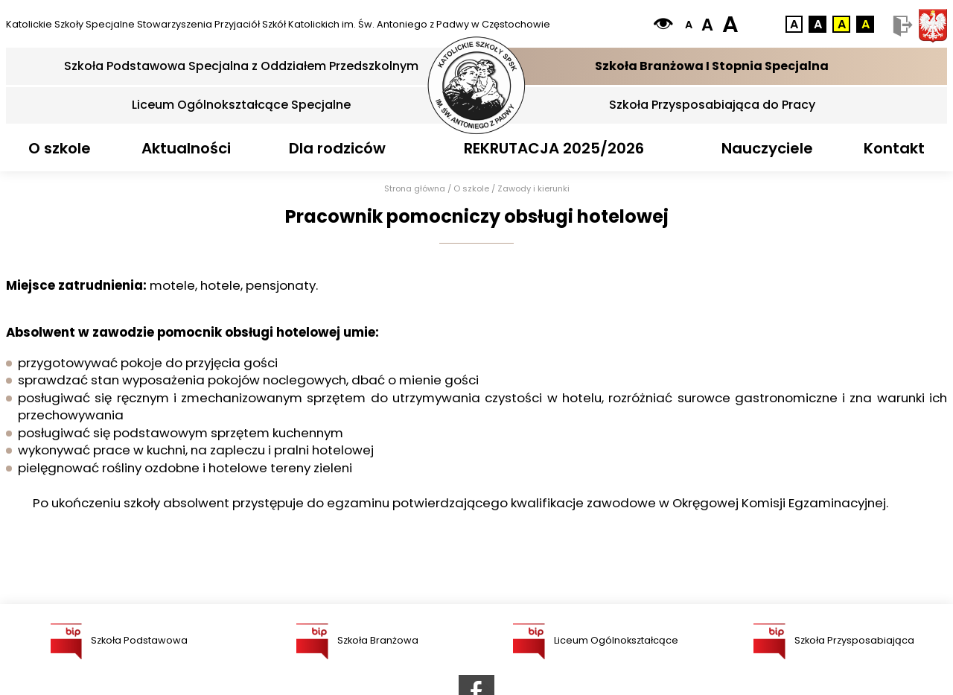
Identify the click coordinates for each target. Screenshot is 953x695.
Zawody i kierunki (533, 188)
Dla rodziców (337, 148)
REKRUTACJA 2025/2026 (554, 148)
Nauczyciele (767, 148)
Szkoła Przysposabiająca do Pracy (712, 104)
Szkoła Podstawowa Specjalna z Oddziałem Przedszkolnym (241, 65)
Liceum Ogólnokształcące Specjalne (241, 104)
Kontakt (894, 148)
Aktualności (186, 148)
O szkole (59, 148)
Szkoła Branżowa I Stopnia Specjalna (712, 65)
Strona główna (414, 188)
